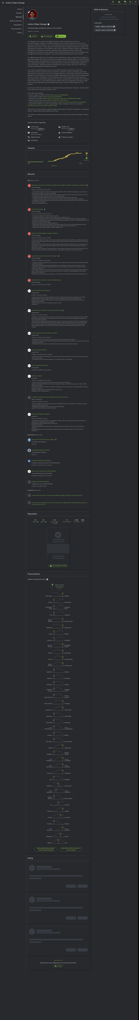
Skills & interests (15, 21)
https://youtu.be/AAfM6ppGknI (59, 95)
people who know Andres (60, 587)
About (19, 9)
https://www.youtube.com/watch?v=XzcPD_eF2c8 (53, 100)
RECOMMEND (47, 36)
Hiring (19, 32)
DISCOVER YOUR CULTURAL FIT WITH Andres (71, 849)
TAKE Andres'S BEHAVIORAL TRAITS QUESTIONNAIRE (45, 849)
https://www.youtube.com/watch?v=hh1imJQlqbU (72, 102)
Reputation (17, 25)
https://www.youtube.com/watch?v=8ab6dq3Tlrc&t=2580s (64, 98)
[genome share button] (130, 2)
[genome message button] (125, 2)
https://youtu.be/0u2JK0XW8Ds (53, 96)
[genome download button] (113, 2)
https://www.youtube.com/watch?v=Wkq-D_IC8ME (42, 105)
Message (60, 36)
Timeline (18, 13)
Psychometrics (15, 29)
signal (33, 36)
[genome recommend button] (119, 2)
